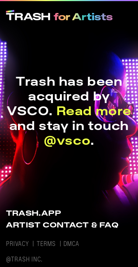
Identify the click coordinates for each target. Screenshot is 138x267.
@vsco (67, 140)
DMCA (71, 243)
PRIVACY (17, 243)
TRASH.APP (33, 213)
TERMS (46, 243)
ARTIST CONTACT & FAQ (62, 224)
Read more (93, 110)
